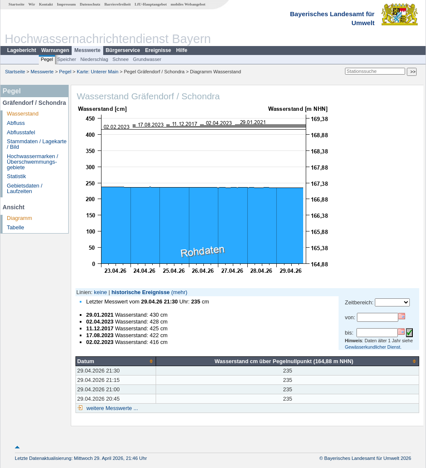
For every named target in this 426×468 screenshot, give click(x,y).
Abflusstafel (21, 132)
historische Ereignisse (140, 292)
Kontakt (46, 4)
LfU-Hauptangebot (151, 4)
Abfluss (16, 123)
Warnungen (55, 50)
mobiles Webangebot (188, 4)
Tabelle (15, 227)
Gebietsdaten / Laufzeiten (24, 188)
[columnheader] (116, 361)
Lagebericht (21, 50)
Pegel (47, 59)
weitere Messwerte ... (111, 408)
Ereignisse (158, 50)
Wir (32, 4)
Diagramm (19, 218)
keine (100, 292)
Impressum (66, 4)
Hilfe (181, 50)
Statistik (16, 176)
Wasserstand (22, 113)
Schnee (121, 59)
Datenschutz (90, 4)
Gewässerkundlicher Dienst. (373, 347)
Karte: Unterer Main (98, 71)
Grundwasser (147, 59)
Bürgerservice (123, 50)
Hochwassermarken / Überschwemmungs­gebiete (32, 161)
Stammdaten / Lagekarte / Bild (37, 144)
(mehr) (179, 292)
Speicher (66, 59)
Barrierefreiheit (117, 4)
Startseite (16, 4)
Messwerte (87, 50)
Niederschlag (94, 59)
